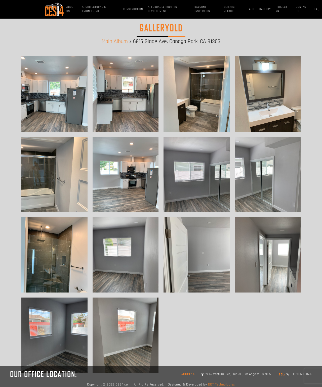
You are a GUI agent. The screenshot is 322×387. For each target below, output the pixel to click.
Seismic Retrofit (230, 9)
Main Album (115, 41)
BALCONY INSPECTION (202, 9)
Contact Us (302, 9)
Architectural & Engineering (94, 9)
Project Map (281, 9)
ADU (251, 9)
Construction (133, 9)
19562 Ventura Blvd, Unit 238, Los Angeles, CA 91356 (237, 374)
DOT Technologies (221, 384)
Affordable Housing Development (162, 9)
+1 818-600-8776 (295, 374)
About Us (70, 9)
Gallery (265, 9)
